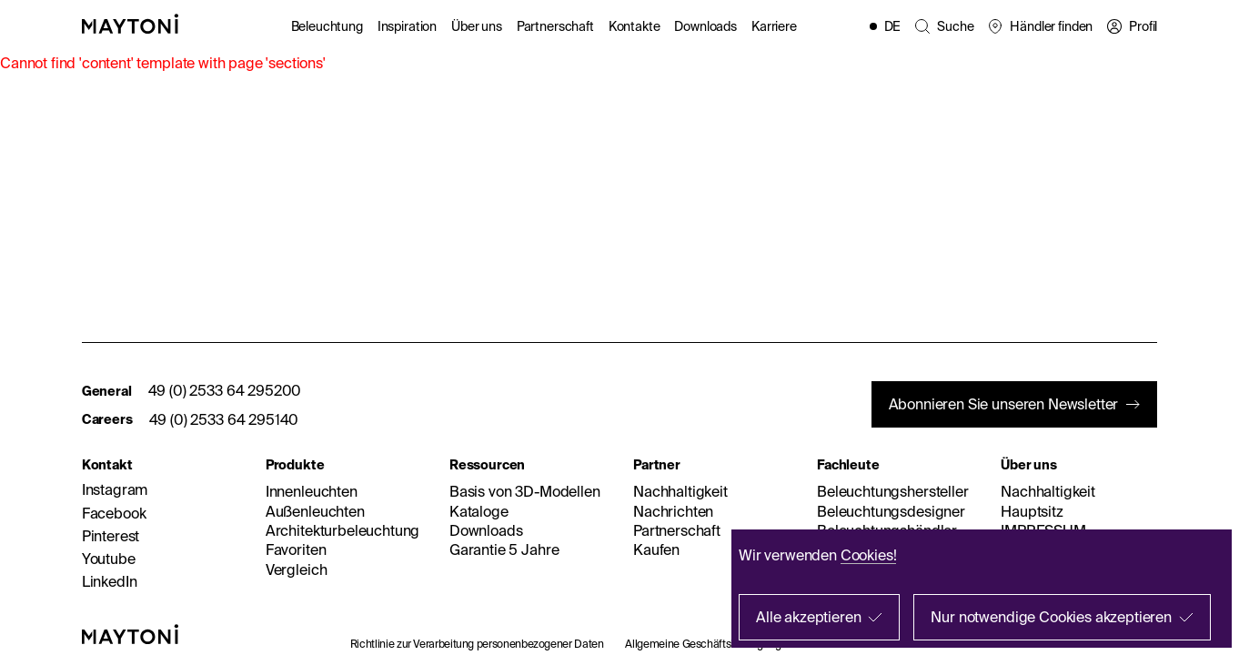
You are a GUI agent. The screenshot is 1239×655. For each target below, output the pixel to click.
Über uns (476, 26)
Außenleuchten (315, 511)
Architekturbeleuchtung (342, 530)
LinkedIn (109, 581)
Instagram (115, 489)
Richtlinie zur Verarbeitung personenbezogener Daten (477, 644)
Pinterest (111, 536)
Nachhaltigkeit (680, 491)
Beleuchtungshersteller (892, 491)
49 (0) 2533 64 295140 (224, 419)
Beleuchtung (327, 26)
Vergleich (296, 569)
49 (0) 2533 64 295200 (225, 390)
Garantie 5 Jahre (504, 549)
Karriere (774, 26)
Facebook (114, 513)
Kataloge (479, 511)
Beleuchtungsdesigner (891, 511)
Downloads (705, 26)
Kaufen (656, 549)
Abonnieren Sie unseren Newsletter (1004, 404)
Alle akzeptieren (808, 617)
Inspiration (407, 26)
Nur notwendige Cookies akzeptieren (1051, 617)
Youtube (109, 558)
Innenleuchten (312, 491)
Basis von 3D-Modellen (524, 491)
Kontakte (634, 26)
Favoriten (296, 549)
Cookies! (869, 555)
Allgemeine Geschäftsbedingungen (709, 644)
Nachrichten (673, 511)
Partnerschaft (555, 26)
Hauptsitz (1032, 511)
